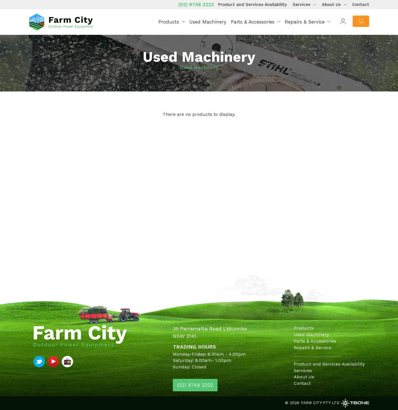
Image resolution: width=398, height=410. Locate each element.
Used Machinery (207, 22)
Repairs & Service (305, 22)
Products (168, 22)
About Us (331, 4)
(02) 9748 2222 (196, 4)
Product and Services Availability (252, 4)
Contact (360, 4)
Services (301, 4)
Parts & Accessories (252, 22)
